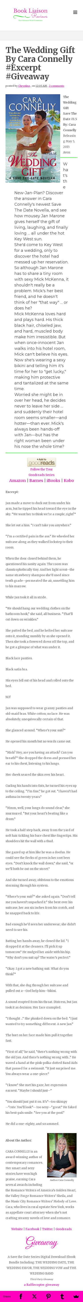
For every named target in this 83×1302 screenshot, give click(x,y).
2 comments (56, 85)
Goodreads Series (41, 475)
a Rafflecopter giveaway (41, 1285)
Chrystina (24, 85)
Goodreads (64, 1229)
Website (17, 1229)
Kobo (69, 480)
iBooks (53, 480)
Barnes (36, 480)
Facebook (32, 1229)
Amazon (17, 480)
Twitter (47, 1229)
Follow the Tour (41, 469)
